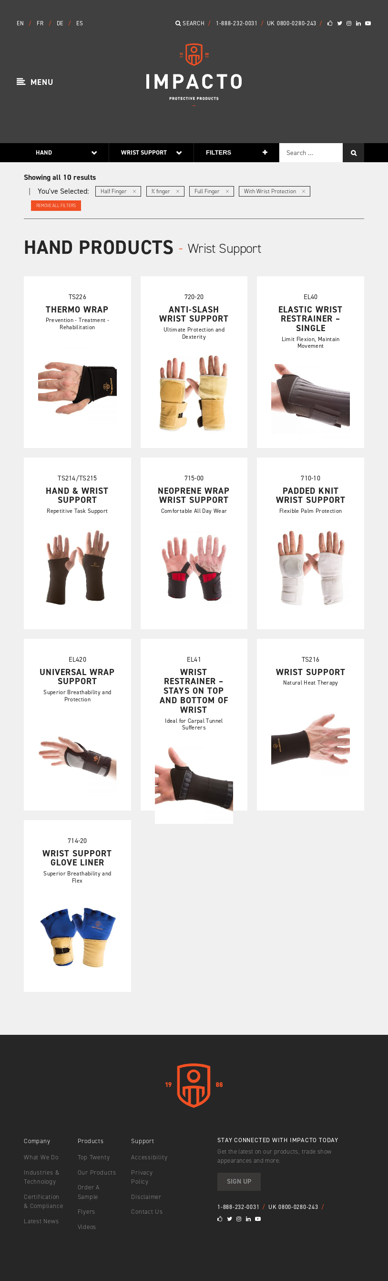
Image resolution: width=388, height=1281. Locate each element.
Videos (87, 1227)
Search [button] (190, 23)
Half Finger (118, 191)
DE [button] (61, 23)
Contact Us (147, 1212)
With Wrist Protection (274, 191)
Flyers (87, 1212)
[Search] (353, 152)
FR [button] (41, 23)
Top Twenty (94, 1157)
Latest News (41, 1221)
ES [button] (79, 23)
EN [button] (21, 23)
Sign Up (239, 1181)
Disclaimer (146, 1197)
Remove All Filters (56, 205)
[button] (35, 82)
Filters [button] (218, 152)
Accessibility (149, 1157)
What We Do (41, 1157)
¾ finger (165, 191)
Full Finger (211, 191)
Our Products (97, 1172)
